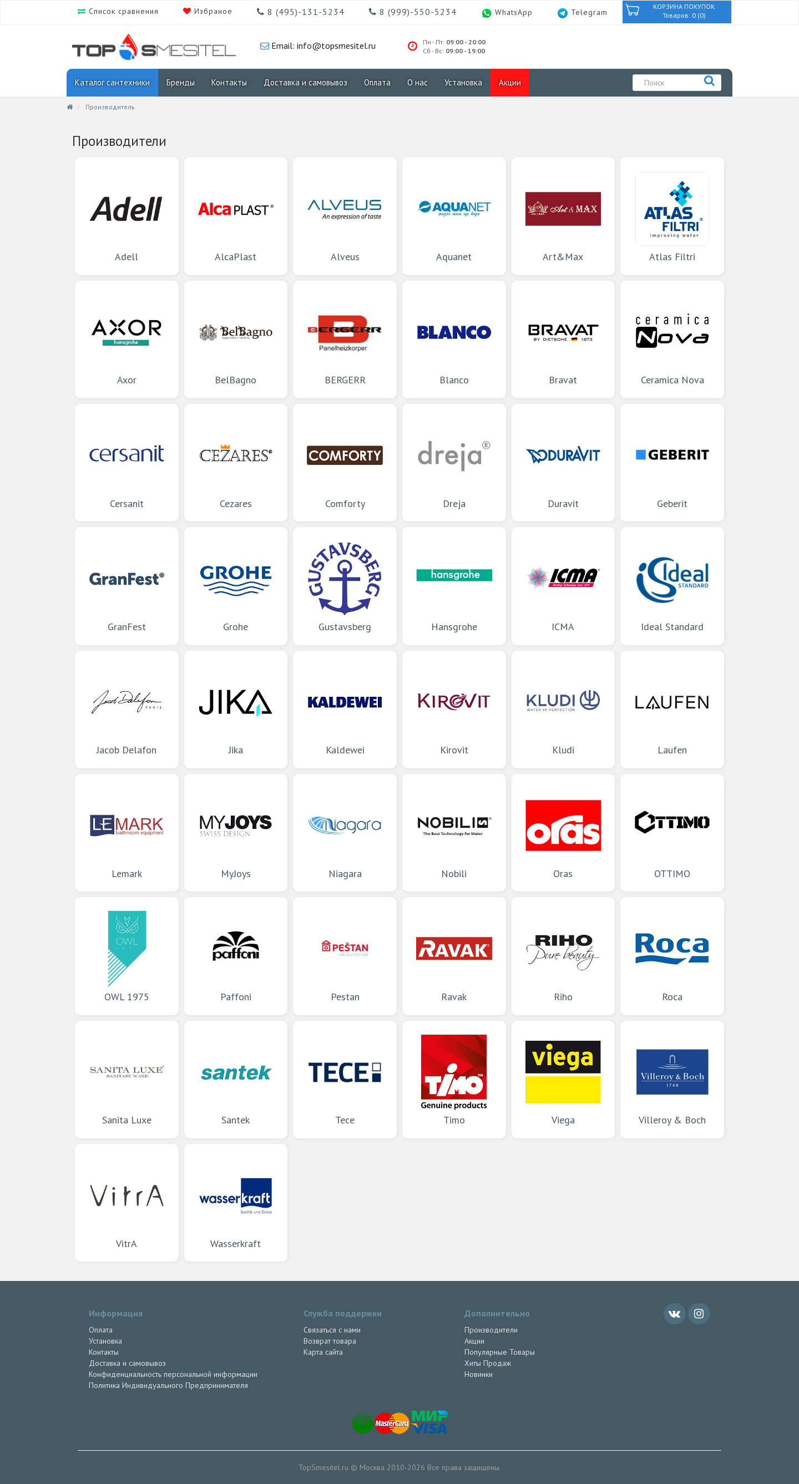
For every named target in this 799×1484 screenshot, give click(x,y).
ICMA (563, 585)
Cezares (236, 462)
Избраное (211, 11)
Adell (127, 215)
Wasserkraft (236, 1202)
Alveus (345, 215)
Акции (510, 82)
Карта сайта (323, 1352)
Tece (345, 1079)
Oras (563, 832)
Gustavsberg (345, 585)
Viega (563, 1079)
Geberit (672, 462)
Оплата (377, 82)
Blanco (454, 339)
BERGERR (345, 339)
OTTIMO (672, 832)
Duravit (563, 462)
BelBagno (236, 339)
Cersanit (127, 462)
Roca (672, 955)
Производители (491, 1330)
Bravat (563, 339)
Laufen (672, 709)
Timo (454, 1079)
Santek (236, 1079)
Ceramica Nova (672, 339)
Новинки (478, 1374)
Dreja (454, 462)
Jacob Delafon (127, 709)
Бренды (180, 82)
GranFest (127, 585)
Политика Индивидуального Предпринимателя (168, 1385)
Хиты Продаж (487, 1363)
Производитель (110, 107)
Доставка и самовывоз (305, 82)
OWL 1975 (127, 955)
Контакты (229, 82)
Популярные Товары (499, 1352)
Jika (236, 709)
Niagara (345, 832)
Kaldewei (345, 709)
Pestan (345, 955)
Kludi (563, 709)
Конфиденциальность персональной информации (173, 1374)
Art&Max (563, 215)
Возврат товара (330, 1341)
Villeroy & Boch (672, 1079)
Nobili (454, 832)
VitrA (127, 1202)
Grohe (236, 585)
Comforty (345, 462)
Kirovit (454, 709)
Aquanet (454, 215)
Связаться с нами (332, 1330)
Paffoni (236, 955)
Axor (127, 339)
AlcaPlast (236, 215)
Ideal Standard (672, 585)
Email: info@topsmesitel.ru (322, 45)
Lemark (127, 832)
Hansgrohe (454, 585)
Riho (563, 955)
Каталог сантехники (112, 82)
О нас (417, 82)
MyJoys (236, 832)
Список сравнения (122, 11)
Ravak (454, 955)
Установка (463, 82)
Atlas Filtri (672, 215)
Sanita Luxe (127, 1079)
